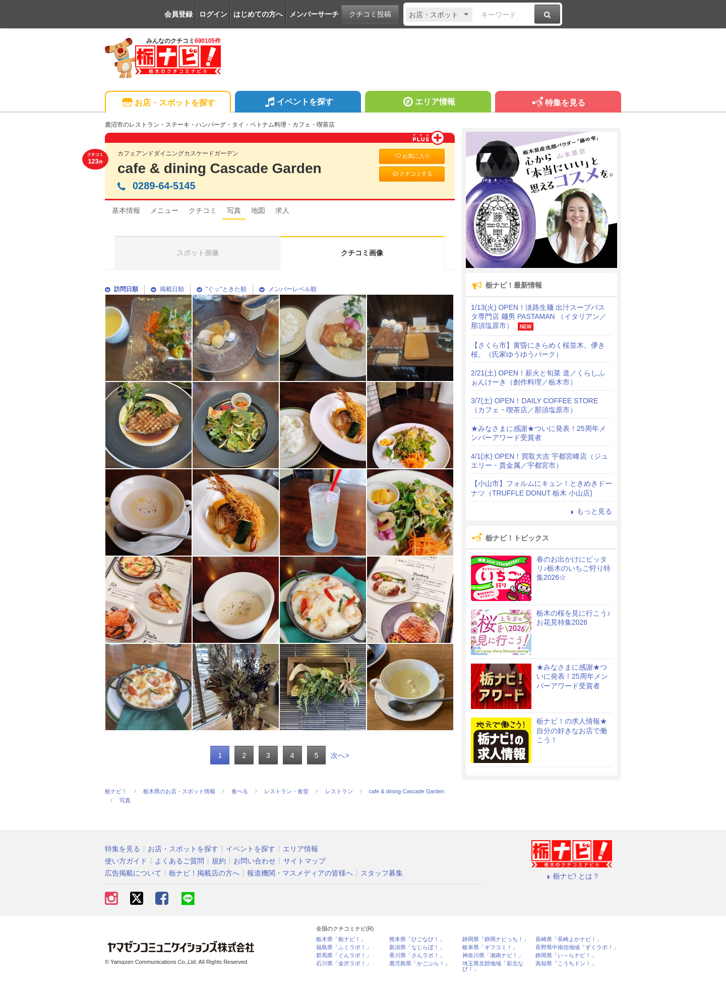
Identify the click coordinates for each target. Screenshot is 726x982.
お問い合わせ (254, 861)
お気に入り (412, 156)
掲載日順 (167, 289)
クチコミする (412, 174)
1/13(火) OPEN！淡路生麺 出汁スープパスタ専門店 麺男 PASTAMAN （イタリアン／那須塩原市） (539, 316)
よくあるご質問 (179, 861)
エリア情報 (428, 102)
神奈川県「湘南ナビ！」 (492, 955)
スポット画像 (197, 253)
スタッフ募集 (381, 873)
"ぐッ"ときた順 (222, 289)
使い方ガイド (126, 861)
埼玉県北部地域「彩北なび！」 (492, 966)
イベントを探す (298, 102)
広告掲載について (133, 873)
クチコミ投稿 (370, 14)
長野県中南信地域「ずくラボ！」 (577, 947)
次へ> (340, 755)
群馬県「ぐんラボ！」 (344, 955)
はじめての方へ (258, 14)
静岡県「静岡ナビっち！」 (495, 939)
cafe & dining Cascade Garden (219, 168)
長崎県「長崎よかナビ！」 (568, 939)
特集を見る (558, 103)
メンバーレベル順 (288, 289)
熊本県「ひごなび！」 (417, 939)
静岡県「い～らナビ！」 (565, 955)
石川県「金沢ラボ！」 (344, 963)
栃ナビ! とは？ (571, 876)
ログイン (213, 14)
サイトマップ (304, 861)
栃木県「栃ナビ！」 (341, 939)
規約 (219, 861)
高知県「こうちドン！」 (565, 963)
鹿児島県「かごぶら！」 (419, 963)
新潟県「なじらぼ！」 (417, 947)
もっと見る (590, 511)
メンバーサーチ (314, 14)
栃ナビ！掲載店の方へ (204, 873)
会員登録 (178, 14)
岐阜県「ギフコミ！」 (490, 947)
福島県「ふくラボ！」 (344, 947)
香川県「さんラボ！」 (417, 955)
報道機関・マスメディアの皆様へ (300, 873)
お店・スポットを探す (167, 103)
